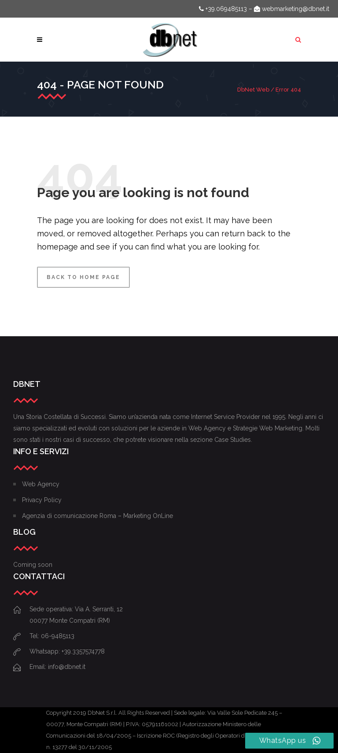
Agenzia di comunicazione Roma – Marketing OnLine (97, 515)
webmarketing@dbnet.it (291, 8)
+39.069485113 (223, 8)
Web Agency (40, 484)
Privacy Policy (42, 499)
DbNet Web (253, 89)
